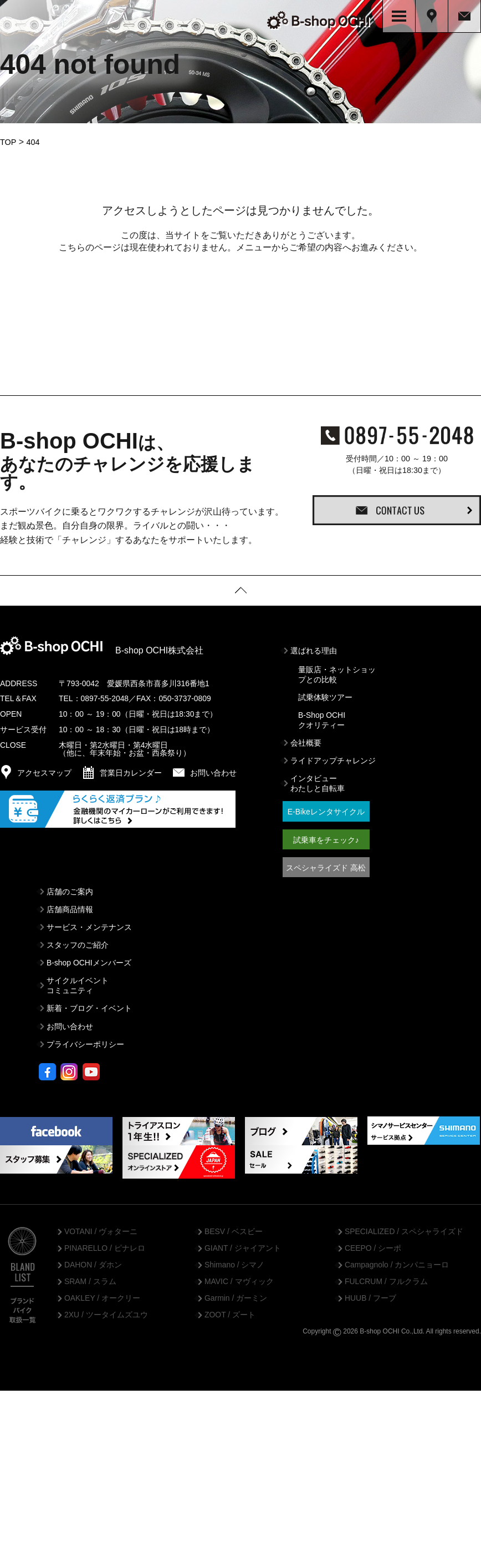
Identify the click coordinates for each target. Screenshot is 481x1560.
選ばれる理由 (313, 647)
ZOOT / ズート (229, 1312)
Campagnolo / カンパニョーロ (397, 1262)
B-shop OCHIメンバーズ (89, 960)
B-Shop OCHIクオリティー (321, 717)
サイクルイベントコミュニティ (78, 983)
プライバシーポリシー (85, 1041)
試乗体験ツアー (325, 694)
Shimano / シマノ (234, 1262)
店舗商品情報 (70, 906)
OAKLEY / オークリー (102, 1296)
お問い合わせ (70, 1023)
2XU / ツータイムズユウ (106, 1312)
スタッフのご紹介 (78, 942)
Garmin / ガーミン (235, 1296)
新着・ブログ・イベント (89, 1006)
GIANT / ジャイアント (242, 1246)
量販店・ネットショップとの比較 (337, 671)
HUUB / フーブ (370, 1296)
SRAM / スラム (90, 1279)
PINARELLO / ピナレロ (104, 1246)
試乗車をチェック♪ (326, 837)
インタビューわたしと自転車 (317, 781)
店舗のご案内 (70, 888)
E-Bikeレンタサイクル (326, 809)
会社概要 (305, 740)
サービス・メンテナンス (89, 924)
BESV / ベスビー (233, 1229)
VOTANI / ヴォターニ (100, 1229)
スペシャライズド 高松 (326, 864)
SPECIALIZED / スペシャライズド (404, 1229)
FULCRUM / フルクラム (386, 1279)
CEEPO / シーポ (373, 1246)
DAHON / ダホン (93, 1262)
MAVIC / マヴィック (239, 1279)
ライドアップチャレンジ (333, 758)
